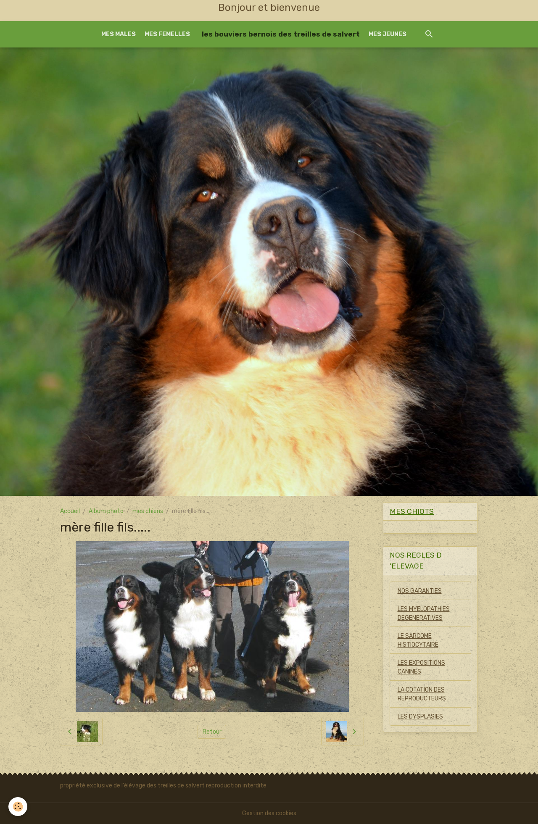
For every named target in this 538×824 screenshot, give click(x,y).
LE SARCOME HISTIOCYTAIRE (418, 640)
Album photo (106, 511)
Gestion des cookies (269, 813)
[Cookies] (17, 806)
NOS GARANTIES (420, 591)
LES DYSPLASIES (420, 716)
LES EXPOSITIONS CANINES (421, 667)
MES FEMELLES (167, 34)
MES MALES (118, 34)
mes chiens (147, 511)
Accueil (70, 511)
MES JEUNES (387, 34)
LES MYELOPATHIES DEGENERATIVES (424, 613)
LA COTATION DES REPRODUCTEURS (422, 694)
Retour (212, 731)
